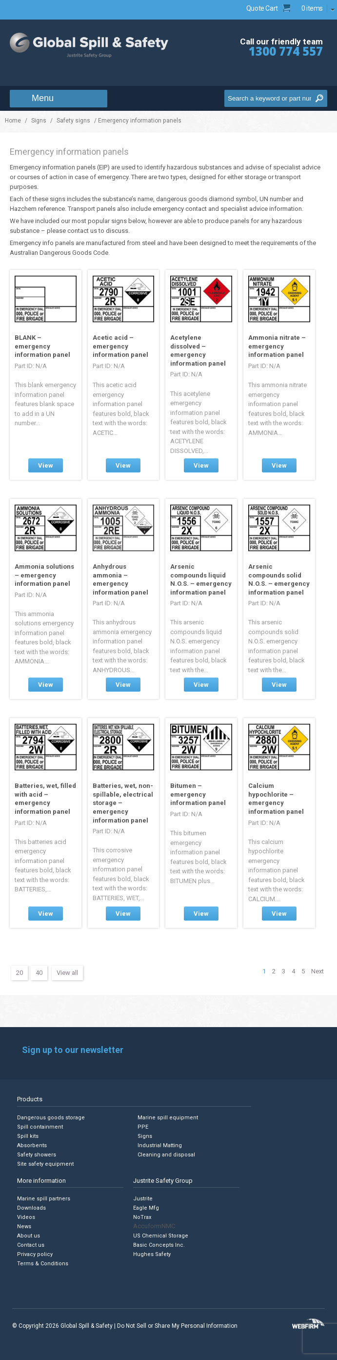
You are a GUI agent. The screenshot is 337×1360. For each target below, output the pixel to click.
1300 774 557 (286, 51)
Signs (38, 120)
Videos (26, 1217)
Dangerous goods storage (51, 1117)
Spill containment (40, 1127)
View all (67, 972)
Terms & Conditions (42, 1263)
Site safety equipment (45, 1164)
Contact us (30, 1245)
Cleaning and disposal (166, 1155)
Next (317, 971)
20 (19, 972)
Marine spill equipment (168, 1117)
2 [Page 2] (274, 971)
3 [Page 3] (283, 971)
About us (28, 1236)
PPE (143, 1127)
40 (39, 972)
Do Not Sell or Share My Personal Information (177, 1325)
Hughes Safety (152, 1254)
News (24, 1226)
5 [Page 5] (303, 971)
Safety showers (36, 1155)
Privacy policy (35, 1254)
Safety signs (73, 120)
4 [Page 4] (293, 971)
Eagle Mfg (146, 1208)
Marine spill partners (43, 1198)
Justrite (143, 1198)
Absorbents (32, 1145)
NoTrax (142, 1217)
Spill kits (28, 1136)
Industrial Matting (160, 1145)
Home (13, 120)
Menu (43, 98)
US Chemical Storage (160, 1236)
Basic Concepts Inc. (159, 1245)
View (45, 465)
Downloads (31, 1208)
